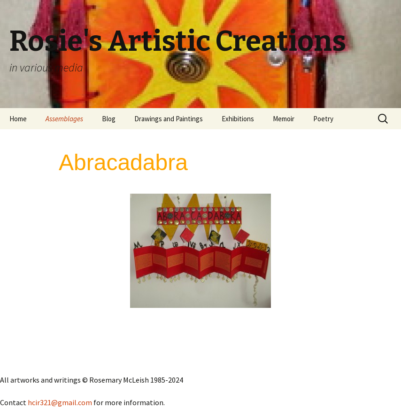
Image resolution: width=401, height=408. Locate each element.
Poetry (323, 118)
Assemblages (64, 118)
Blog (109, 118)
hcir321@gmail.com (60, 402)
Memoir (283, 118)
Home (18, 118)
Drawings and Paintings (168, 118)
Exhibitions (238, 118)
